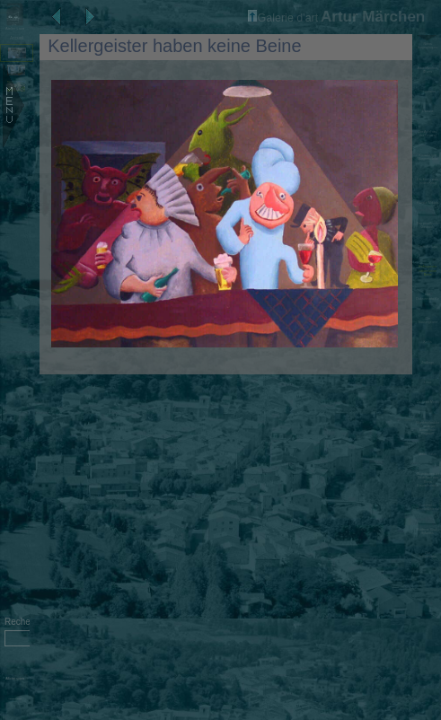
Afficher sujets (14, 678)
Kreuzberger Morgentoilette (427, 157)
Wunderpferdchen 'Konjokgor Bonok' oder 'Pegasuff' (427, 428)
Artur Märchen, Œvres (427, 70)
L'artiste (427, 111)
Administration (15, 699)
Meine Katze (428, 454)
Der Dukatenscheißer (427, 296)
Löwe (427, 382)
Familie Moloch (427, 203)
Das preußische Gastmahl (428, 225)
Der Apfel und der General (427, 133)
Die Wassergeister (428, 320)
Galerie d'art (283, 18)
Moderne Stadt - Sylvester (427, 531)
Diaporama (428, 91)
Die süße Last (427, 247)
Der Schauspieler (428, 554)
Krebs (428, 342)
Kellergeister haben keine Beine (428, 271)
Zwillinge (427, 362)
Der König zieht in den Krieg (427, 181)
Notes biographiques (427, 45)
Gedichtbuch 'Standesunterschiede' (427, 507)
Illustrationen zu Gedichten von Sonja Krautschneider (428, 479)
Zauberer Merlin (428, 402)
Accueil (16, 38)
